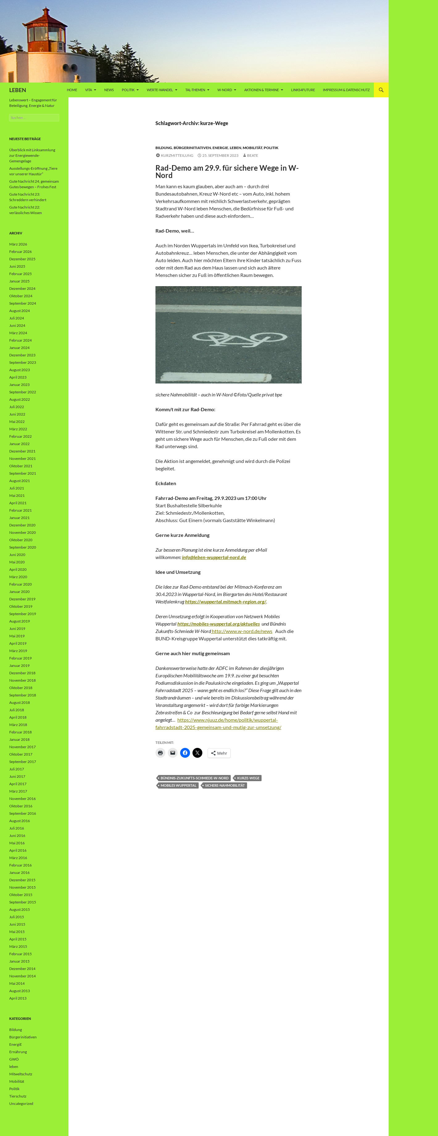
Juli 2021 (16, 488)
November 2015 (22, 887)
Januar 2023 (19, 384)
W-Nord (224, 90)
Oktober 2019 (20, 606)
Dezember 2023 (22, 355)
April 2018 (18, 717)
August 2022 (19, 399)
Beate (252, 155)
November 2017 (22, 746)
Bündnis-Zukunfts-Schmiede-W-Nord (195, 778)
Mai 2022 (17, 421)
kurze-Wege (248, 778)
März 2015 (18, 946)
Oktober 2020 (20, 540)
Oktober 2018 (20, 687)
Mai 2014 (17, 983)
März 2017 (18, 791)
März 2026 (18, 244)
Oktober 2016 (20, 806)
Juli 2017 (16, 769)
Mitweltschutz (20, 1074)
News (109, 90)
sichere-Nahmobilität (225, 785)
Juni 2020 (17, 554)
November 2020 (22, 532)
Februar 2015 (20, 953)
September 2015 (22, 902)
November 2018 (22, 680)
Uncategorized (21, 1103)
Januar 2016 (19, 872)
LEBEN (17, 90)
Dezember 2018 (22, 673)
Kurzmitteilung (177, 155)
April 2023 (18, 377)
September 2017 (22, 761)
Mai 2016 (17, 843)
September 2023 (22, 362)
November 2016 (22, 798)
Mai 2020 (17, 562)
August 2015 (19, 909)
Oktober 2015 (20, 894)
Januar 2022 (19, 443)
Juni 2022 (17, 414)
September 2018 (22, 695)
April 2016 (18, 850)
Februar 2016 (20, 865)
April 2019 (18, 643)
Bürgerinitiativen (192, 147)
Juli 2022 (16, 406)
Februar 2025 (20, 273)
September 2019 (22, 613)
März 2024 (18, 333)
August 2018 (19, 702)
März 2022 (18, 429)
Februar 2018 (20, 732)
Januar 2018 (19, 739)
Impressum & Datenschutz (346, 90)
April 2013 (18, 998)
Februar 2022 (20, 436)
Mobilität (252, 147)
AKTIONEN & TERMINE (261, 90)
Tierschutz (18, 1096)
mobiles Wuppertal (178, 785)
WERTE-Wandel (160, 90)
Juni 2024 (17, 325)
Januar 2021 (19, 517)
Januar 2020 (19, 591)
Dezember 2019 (22, 599)
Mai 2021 (17, 495)
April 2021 (18, 503)
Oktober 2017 (20, 754)
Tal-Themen (195, 90)
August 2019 (19, 621)
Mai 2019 (17, 636)
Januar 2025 (19, 281)
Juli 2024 (16, 318)
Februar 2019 (20, 658)
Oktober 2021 (20, 466)
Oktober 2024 (20, 296)
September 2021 (22, 473)
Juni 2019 (17, 628)
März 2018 (18, 724)
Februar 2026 (20, 251)
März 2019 (18, 650)
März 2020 (18, 576)
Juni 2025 (17, 266)
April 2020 (18, 569)
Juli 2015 (16, 917)
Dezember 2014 (22, 968)
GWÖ (14, 1059)
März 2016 (18, 857)
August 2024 (19, 310)
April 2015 (18, 939)
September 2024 (22, 303)
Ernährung (18, 1051)
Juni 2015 (17, 924)
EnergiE (220, 147)
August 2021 (19, 480)
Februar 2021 (20, 510)
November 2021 (22, 458)
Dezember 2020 (22, 525)
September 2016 (22, 813)
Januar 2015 (19, 961)
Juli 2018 (16, 710)
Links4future (303, 90)
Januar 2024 (19, 347)
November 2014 (22, 976)
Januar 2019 (19, 665)
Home (72, 90)
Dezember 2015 (22, 880)
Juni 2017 (17, 776)
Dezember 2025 (22, 259)
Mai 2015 (17, 931)
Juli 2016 (16, 828)
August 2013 (19, 990)
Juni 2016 (17, 835)
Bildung (163, 147)
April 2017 (18, 783)
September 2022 (22, 392)
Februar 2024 (20, 340)
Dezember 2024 (22, 288)
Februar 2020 (20, 584)
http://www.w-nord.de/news (241, 631)
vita (88, 90)
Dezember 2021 (22, 451)
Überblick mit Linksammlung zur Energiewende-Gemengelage (32, 155)
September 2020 (22, 547)
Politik (128, 90)
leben (235, 147)
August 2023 (19, 369)
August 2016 (19, 820)
